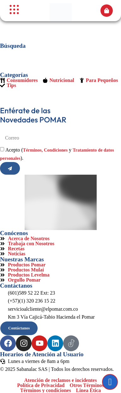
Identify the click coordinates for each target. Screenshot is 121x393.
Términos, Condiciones (45, 150)
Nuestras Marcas (22, 259)
